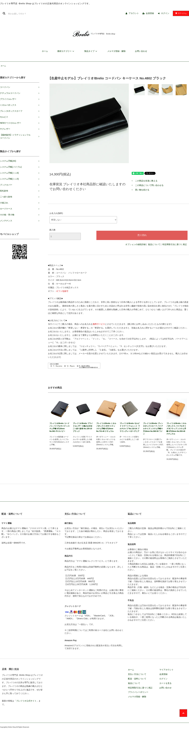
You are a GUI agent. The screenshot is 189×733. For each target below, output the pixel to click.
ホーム (45, 51)
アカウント (134, 13)
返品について (154, 244)
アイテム (180, 13)
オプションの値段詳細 (135, 244)
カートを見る (165, 683)
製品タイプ (91, 51)
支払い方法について (137, 674)
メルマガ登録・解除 (116, 51)
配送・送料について (137, 679)
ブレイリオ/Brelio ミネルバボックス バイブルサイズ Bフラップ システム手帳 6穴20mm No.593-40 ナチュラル (176, 428)
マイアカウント (166, 669)
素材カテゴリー (66, 51)
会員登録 (150, 13)
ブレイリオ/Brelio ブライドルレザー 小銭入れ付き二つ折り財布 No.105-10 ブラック (83, 427)
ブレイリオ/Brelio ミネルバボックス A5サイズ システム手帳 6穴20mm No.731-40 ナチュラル (106, 427)
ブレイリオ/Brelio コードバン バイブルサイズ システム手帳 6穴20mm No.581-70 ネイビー (59, 427)
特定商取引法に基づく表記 (174, 244)
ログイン (165, 13)
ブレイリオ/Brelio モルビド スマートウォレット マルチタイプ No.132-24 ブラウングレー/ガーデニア (130, 427)
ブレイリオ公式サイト (26, 701)
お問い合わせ (141, 51)
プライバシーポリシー (138, 692)
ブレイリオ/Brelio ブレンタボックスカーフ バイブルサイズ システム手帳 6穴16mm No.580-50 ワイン (153, 428)
